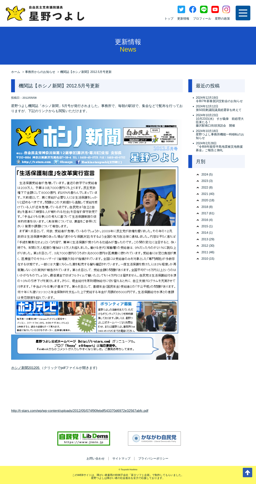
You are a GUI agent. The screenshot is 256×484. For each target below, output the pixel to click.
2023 (204, 180)
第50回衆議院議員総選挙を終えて (218, 109)
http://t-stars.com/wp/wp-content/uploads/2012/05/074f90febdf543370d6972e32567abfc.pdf (79, 411)
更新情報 (183, 18)
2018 (204, 206)
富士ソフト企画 (140, 474)
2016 (204, 219)
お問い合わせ (96, 458)
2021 (204, 193)
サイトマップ (121, 458)
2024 (204, 174)
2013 (204, 239)
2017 (204, 213)
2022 (204, 187)
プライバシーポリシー (153, 458)
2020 (204, 200)
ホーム (15, 71)
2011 (204, 252)
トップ (168, 18)
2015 (204, 226)
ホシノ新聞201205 (25, 368)
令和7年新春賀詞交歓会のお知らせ (219, 101)
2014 (204, 232)
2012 (204, 245)
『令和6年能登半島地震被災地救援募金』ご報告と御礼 (219, 148)
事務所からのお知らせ (40, 71)
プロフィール (202, 18)
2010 (204, 258)
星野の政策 (222, 18)
